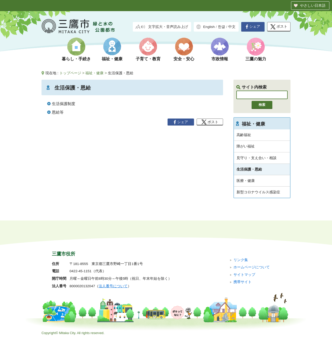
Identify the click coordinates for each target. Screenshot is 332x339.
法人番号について (113, 286)
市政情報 (219, 59)
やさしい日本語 (313, 5)
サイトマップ (244, 275)
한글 (221, 27)
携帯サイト (242, 282)
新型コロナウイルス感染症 (258, 192)
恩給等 (58, 112)
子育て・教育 (148, 59)
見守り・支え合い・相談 (256, 158)
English (209, 27)
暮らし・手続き (76, 59)
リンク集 (240, 260)
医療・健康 (246, 181)
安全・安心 (184, 59)
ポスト (279, 26)
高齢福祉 (244, 135)
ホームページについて (251, 267)
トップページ (70, 73)
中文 (232, 27)
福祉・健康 (112, 59)
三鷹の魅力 (255, 59)
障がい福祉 (246, 146)
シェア (253, 26)
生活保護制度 (63, 103)
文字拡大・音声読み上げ (168, 27)
